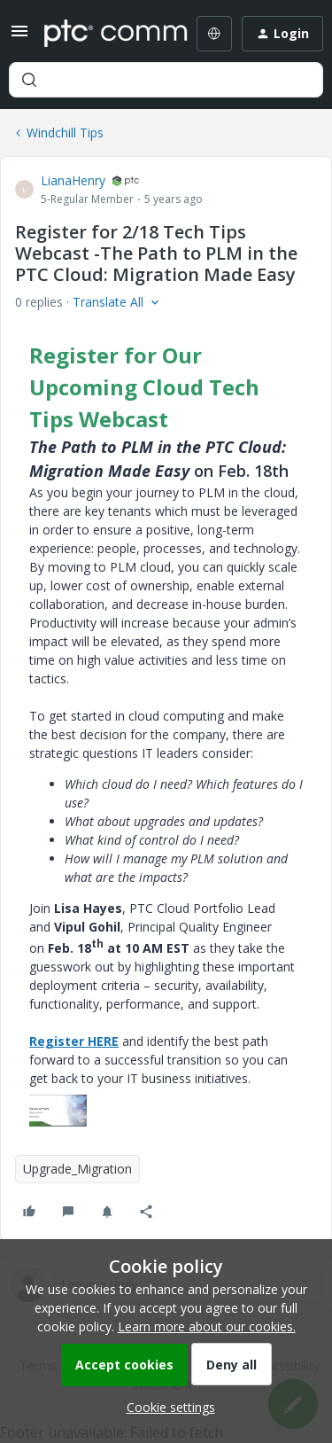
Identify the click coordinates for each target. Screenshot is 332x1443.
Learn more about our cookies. (207, 1326)
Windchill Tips (65, 132)
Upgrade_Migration (77, 1168)
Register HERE (74, 1041)
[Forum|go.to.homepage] (103, 34)
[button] (19, 36)
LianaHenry (73, 180)
